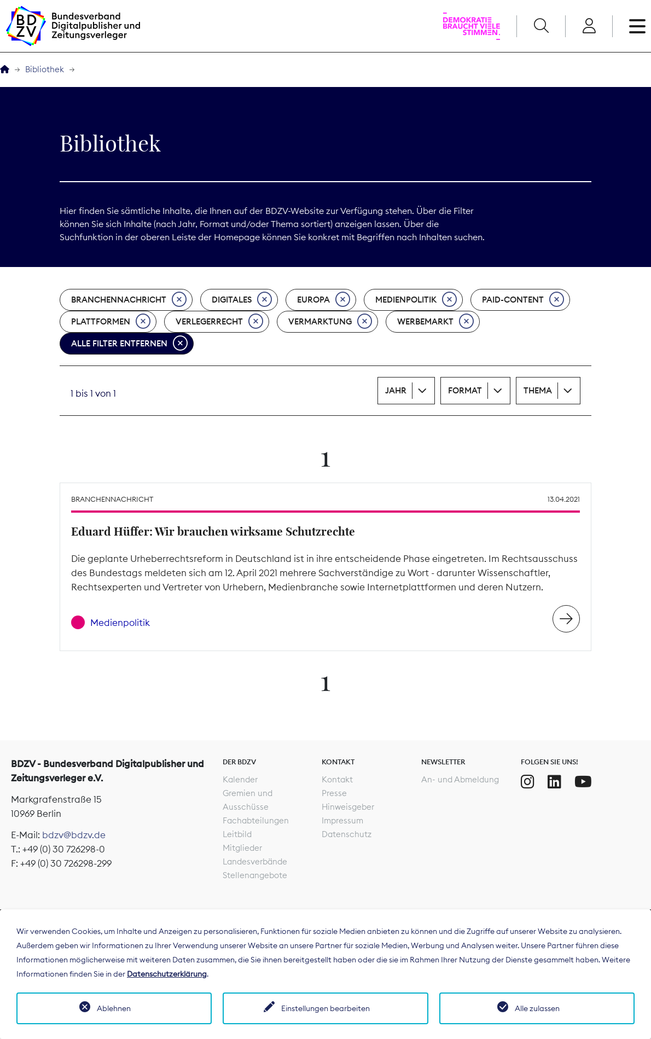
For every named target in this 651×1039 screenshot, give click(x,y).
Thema (538, 390)
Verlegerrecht (219, 322)
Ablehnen (114, 1008)
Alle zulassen (537, 1008)
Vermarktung (330, 322)
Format (465, 390)
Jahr (395, 390)
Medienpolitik (416, 300)
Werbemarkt (435, 322)
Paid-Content (523, 300)
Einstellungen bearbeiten (325, 1008)
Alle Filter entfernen (129, 344)
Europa (323, 300)
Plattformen (110, 322)
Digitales (242, 300)
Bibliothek (44, 69)
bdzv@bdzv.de (74, 835)
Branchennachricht (129, 300)
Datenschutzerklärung (167, 974)
